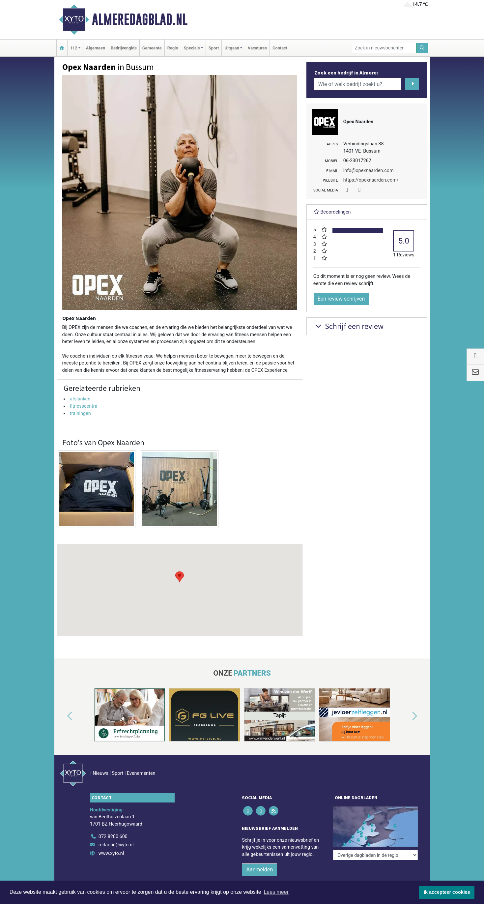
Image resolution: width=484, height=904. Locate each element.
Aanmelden (259, 869)
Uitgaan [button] (231, 47)
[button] (179, 583)
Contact (279, 47)
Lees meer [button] (276, 892)
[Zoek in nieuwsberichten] (384, 48)
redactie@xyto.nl (116, 845)
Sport (214, 47)
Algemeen (95, 47)
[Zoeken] (422, 48)
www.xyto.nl (111, 853)
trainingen (80, 413)
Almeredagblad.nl (139, 19)
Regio (172, 47)
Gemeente (152, 47)
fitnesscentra (83, 406)
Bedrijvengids (124, 47)
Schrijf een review (348, 326)
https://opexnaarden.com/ (371, 180)
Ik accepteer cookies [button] (447, 892)
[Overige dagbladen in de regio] (375, 855)
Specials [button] (192, 47)
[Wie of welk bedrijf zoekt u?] (357, 84)
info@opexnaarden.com (368, 170)
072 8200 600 (113, 836)
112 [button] (73, 47)
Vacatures (257, 47)
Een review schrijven (341, 299)
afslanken (80, 399)
